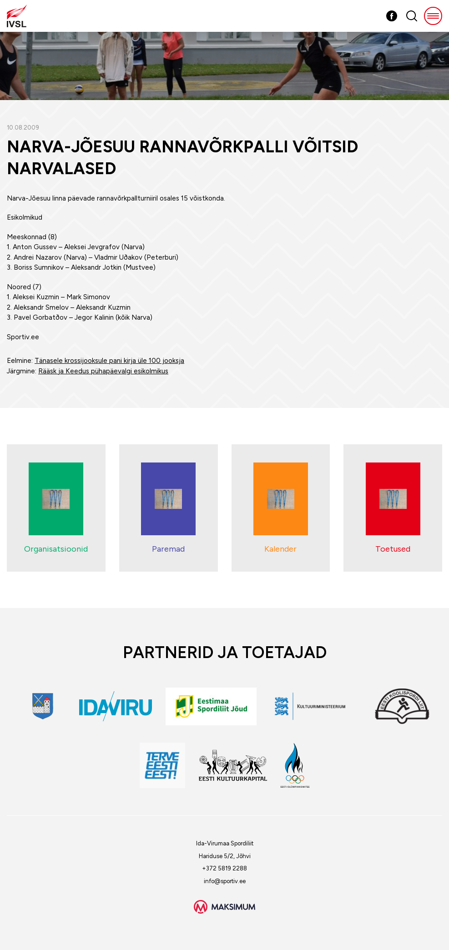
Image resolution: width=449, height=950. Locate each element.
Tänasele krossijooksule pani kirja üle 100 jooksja (109, 361)
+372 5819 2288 (224, 868)
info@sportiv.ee (225, 881)
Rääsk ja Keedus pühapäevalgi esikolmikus (103, 371)
